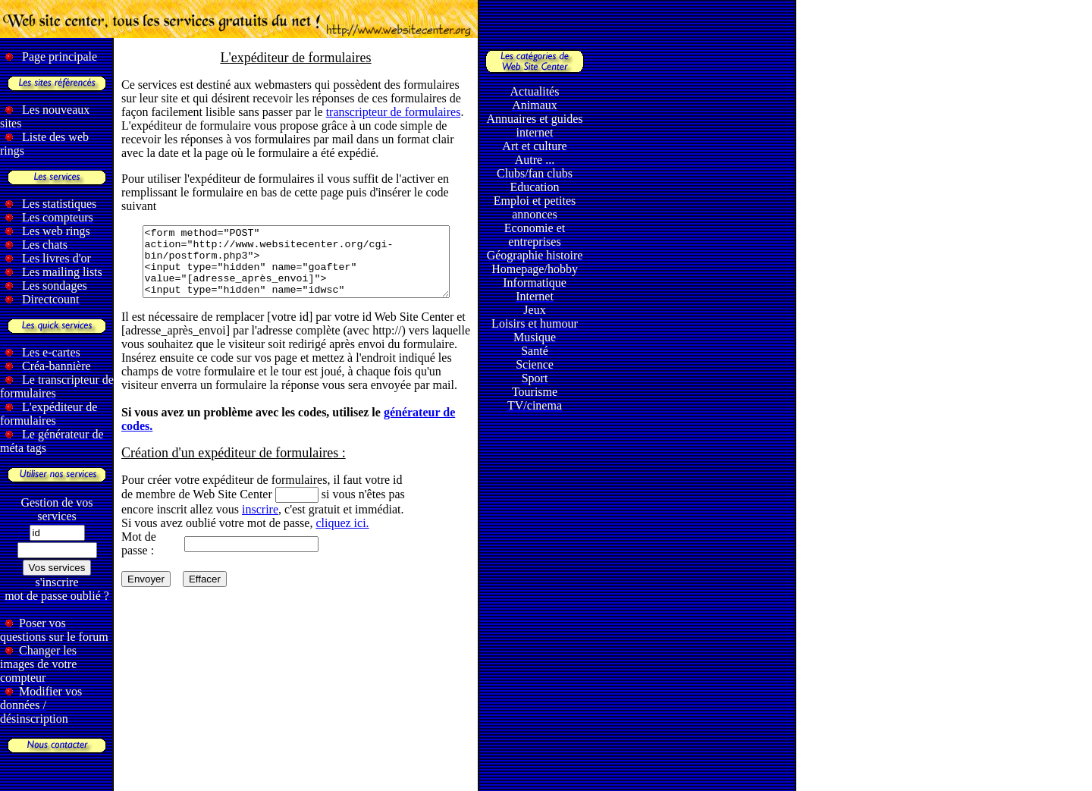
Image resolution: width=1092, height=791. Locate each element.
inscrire (260, 522)
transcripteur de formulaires (393, 111)
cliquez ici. (342, 536)
